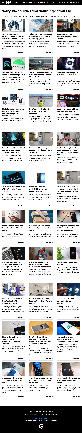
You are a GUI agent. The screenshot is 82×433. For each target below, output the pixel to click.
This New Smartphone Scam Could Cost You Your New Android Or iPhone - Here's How (68, 151)
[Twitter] (59, 2)
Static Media (33, 414)
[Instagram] (62, 2)
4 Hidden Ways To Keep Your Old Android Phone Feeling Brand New (41, 380)
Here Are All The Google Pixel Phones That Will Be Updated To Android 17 (41, 150)
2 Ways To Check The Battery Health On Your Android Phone (68, 380)
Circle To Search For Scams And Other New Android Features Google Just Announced (13, 112)
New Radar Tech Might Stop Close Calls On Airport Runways (40, 111)
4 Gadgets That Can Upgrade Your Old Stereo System (67, 36)
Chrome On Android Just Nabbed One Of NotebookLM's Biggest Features (12, 340)
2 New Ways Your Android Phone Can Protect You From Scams (13, 228)
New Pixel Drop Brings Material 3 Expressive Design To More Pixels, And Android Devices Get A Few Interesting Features (40, 341)
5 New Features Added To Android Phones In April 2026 (13, 73)
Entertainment (41, 2)
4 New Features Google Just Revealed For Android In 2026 (68, 74)
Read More (21, 52)
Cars (50, 2)
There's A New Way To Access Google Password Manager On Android (12, 264)
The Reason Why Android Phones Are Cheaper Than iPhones (12, 380)
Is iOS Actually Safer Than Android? (67, 263)
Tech (23, 2)
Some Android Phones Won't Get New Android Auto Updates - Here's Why (13, 150)
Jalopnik (34, 420)
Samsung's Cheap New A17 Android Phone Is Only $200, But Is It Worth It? (40, 189)
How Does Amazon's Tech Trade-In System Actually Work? (39, 228)
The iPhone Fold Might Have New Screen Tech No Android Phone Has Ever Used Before (41, 74)
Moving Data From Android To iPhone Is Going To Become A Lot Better (68, 228)
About (31, 411)
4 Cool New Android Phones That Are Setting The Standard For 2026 (13, 301)
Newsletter (74, 2)
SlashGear (54, 420)
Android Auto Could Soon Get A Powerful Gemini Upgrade (67, 301)
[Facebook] (56, 2)
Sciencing (46, 420)
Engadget (28, 420)
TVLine (40, 420)
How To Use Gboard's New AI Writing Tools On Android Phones (13, 189)
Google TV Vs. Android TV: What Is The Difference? (67, 110)
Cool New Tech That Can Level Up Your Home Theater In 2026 (40, 301)
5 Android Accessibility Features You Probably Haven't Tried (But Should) (40, 264)
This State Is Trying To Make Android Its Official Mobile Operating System (40, 36)
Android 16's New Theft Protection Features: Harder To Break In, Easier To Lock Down (68, 190)
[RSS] (67, 2)
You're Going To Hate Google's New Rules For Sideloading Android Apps (67, 339)
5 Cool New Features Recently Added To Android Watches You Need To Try (13, 36)
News (17, 2)
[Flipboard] (64, 2)
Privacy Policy (48, 411)
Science (30, 2)
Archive (38, 411)
